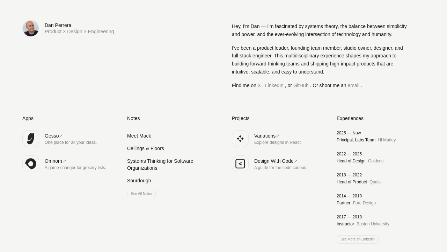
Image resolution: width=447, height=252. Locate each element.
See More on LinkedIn (357, 239)
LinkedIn (275, 85)
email (354, 85)
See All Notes (141, 194)
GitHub (301, 85)
